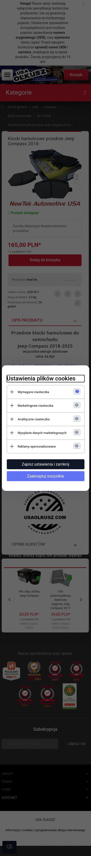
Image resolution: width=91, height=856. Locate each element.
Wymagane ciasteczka (33, 392)
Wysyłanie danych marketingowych (42, 433)
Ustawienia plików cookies (41, 378)
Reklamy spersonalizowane (37, 446)
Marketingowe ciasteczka (35, 405)
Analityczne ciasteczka (34, 419)
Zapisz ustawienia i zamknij (45, 464)
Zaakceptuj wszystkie (45, 476)
